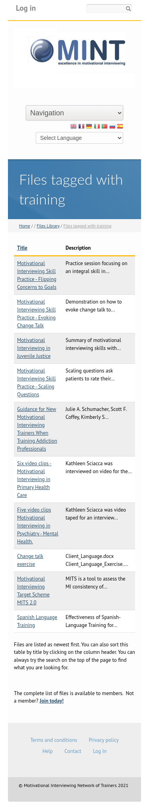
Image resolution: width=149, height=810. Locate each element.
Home (24, 226)
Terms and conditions (53, 740)
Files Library (48, 226)
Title (22, 248)
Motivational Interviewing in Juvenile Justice (33, 348)
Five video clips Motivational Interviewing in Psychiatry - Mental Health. (37, 525)
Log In (99, 751)
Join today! (52, 700)
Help (48, 751)
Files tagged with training (87, 226)
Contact (72, 751)
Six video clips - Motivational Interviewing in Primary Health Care (34, 479)
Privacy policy (103, 740)
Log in (26, 8)
